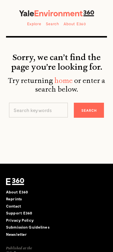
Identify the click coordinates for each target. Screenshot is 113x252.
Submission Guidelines (28, 227)
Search (52, 23)
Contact (13, 206)
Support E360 (19, 213)
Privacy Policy (20, 220)
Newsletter (16, 234)
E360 (15, 182)
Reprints (14, 198)
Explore (34, 23)
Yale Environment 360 (56, 13)
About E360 (75, 23)
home (63, 80)
